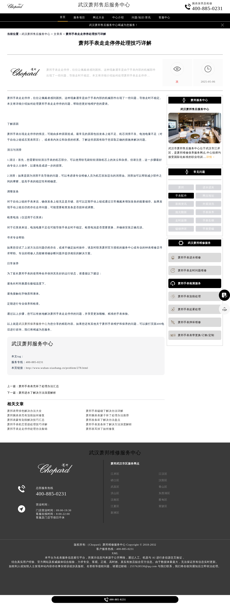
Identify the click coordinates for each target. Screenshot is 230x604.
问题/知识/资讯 (141, 17)
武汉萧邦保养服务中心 (33, 323)
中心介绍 (118, 17)
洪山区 (115, 493)
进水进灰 (208, 187)
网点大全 (98, 17)
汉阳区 (163, 480)
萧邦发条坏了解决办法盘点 (103, 419)
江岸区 (115, 473)
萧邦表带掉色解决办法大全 (24, 410)
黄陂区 (163, 506)
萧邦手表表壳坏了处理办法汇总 (39, 386)
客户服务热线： (115, 549)
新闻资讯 (181, 203)
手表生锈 (208, 220)
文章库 (58, 34)
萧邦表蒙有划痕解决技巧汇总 (26, 419)
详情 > (210, 157)
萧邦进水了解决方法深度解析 (37, 392)
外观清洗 (208, 203)
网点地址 (208, 195)
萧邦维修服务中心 (114, 544)
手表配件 (181, 195)
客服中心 (164, 17)
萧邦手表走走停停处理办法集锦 (27, 428)
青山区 (163, 486)
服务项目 (79, 17)
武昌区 (115, 486)
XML (115, 553)
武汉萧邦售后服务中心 (104, 5)
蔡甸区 (163, 499)
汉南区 (115, 499)
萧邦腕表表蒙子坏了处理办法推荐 (107, 415)
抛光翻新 (181, 212)
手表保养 (208, 212)
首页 (63, 17)
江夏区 (115, 506)
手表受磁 (208, 228)
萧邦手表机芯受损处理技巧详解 (27, 424)
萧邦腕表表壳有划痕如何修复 (26, 415)
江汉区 (163, 473)
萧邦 (181, 187)
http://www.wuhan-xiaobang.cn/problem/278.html (57, 367)
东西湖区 (164, 493)
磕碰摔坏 (181, 228)
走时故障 (181, 220)
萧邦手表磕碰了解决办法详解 (104, 410)
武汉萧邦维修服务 (199, 242)
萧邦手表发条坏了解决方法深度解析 (109, 424)
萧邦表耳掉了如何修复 (100, 428)
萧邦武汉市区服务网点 (125, 463)
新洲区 (115, 512)
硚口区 (115, 480)
